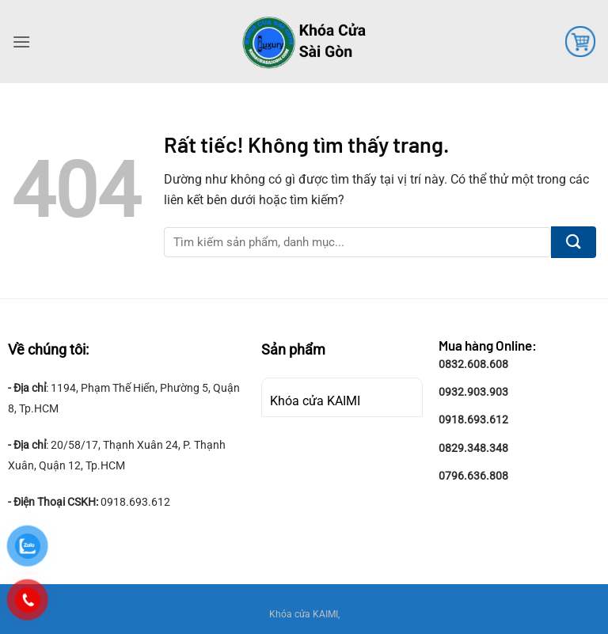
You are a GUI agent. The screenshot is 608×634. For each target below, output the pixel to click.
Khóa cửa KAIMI (315, 400)
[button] (21, 41)
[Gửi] (573, 242)
